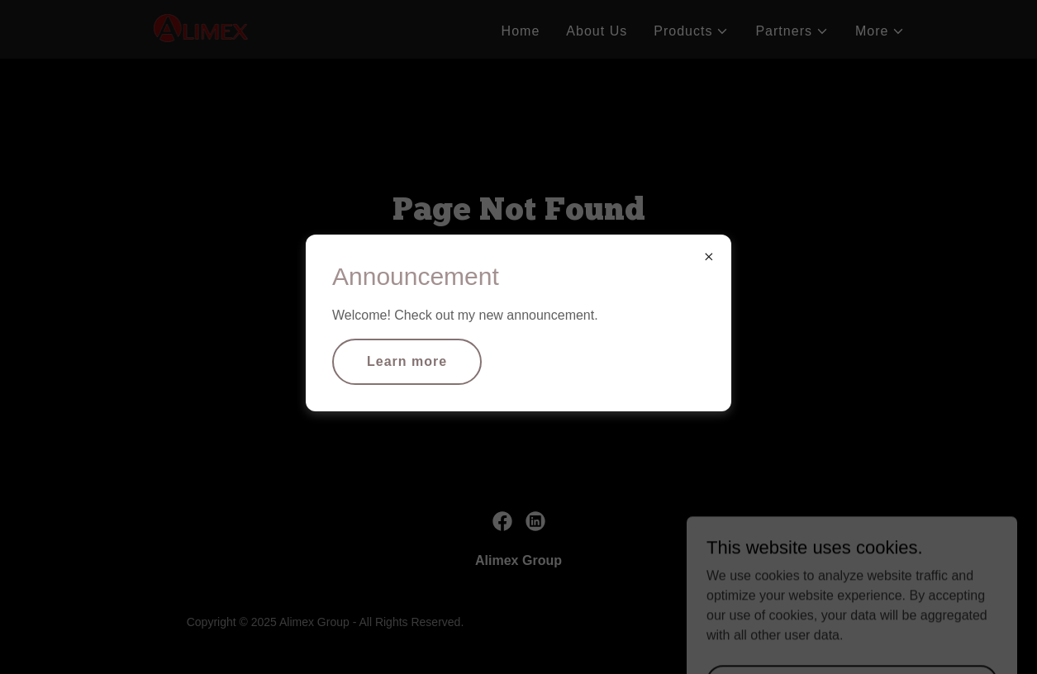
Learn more (407, 361)
